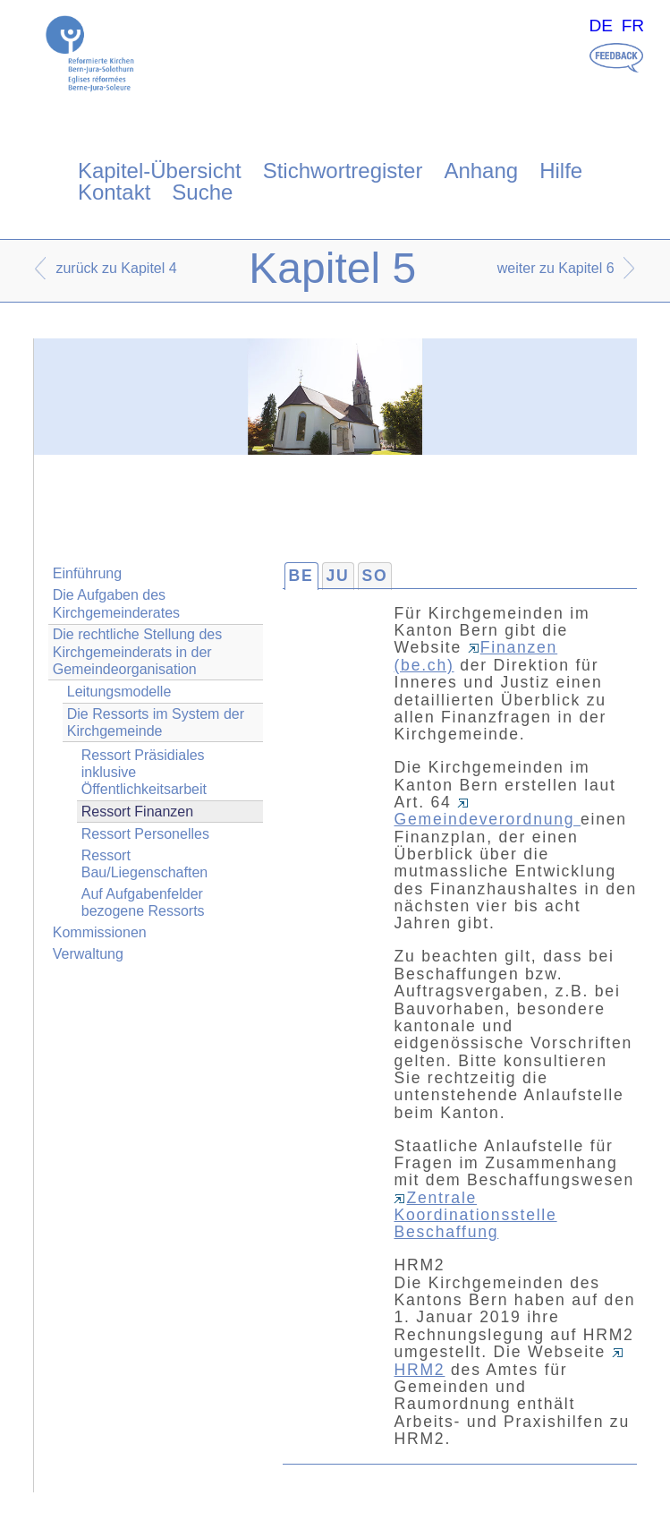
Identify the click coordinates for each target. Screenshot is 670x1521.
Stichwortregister (343, 170)
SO (375, 576)
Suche (202, 192)
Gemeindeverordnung (487, 813)
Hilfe (560, 170)
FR (633, 25)
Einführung (87, 573)
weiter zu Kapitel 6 (556, 268)
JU (338, 576)
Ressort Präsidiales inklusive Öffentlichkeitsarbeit (144, 772)
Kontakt (114, 192)
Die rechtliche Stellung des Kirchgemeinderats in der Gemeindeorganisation (137, 651)
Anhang (481, 170)
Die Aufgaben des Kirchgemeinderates (116, 603)
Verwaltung (88, 953)
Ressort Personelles (145, 834)
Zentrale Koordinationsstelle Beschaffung (475, 1215)
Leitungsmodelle (119, 691)
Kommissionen (100, 932)
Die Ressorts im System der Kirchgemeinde (155, 722)
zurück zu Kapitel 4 (115, 268)
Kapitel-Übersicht (160, 170)
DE (601, 25)
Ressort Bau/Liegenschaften (144, 864)
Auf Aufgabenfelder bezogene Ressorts (143, 902)
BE (301, 576)
